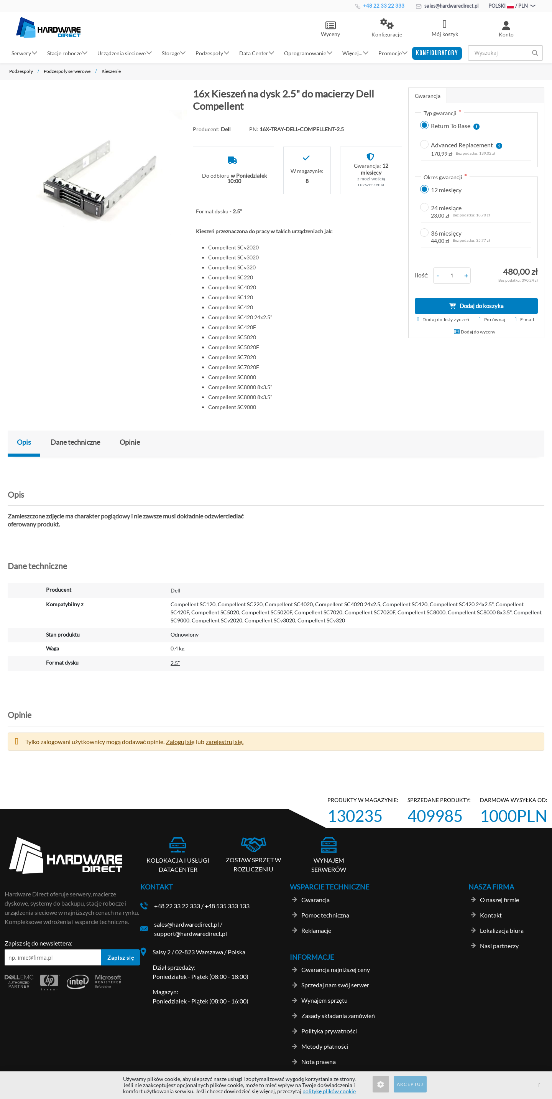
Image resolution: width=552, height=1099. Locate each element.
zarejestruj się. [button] (224, 741)
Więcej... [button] (352, 53)
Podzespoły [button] (209, 53)
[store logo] (48, 27)
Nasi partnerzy (499, 945)
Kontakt (491, 915)
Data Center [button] (253, 53)
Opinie (130, 442)
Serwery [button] (21, 53)
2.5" (175, 663)
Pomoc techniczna (325, 915)
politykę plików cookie (329, 1091)
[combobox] (505, 53)
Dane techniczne (75, 442)
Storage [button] (171, 53)
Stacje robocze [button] (64, 53)
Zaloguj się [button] (180, 741)
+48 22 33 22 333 (379, 6)
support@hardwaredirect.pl (190, 933)
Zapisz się (120, 957)
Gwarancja (427, 95)
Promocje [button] (390, 53)
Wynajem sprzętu (324, 1000)
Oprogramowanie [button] (305, 53)
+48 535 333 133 (227, 905)
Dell (176, 590)
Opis (24, 442)
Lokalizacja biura (502, 930)
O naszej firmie (499, 899)
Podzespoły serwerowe (67, 71)
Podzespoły (21, 71)
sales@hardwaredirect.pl (447, 6)
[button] (387, 28)
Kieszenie (111, 71)
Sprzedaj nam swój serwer (335, 984)
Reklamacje (316, 930)
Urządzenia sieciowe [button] (121, 53)
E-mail (527, 319)
